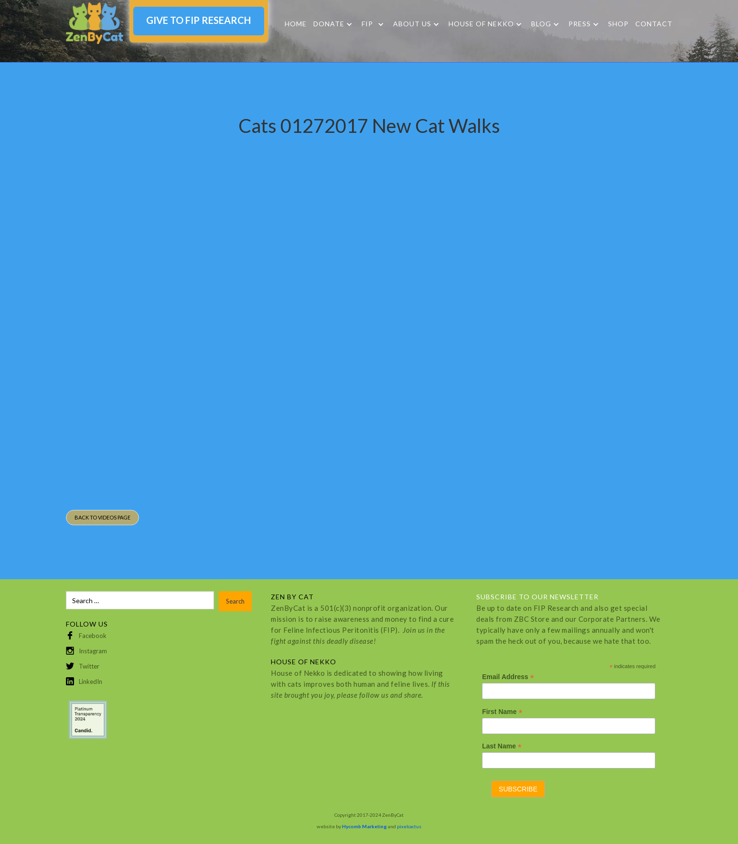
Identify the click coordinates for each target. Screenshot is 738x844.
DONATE (328, 24)
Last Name (502, 746)
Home (296, 24)
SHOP (618, 24)
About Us (412, 24)
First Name (502, 711)
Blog (541, 24)
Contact (654, 24)
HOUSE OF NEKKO (481, 24)
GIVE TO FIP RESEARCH (198, 20)
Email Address (508, 677)
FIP (367, 24)
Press (579, 24)
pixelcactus (409, 826)
